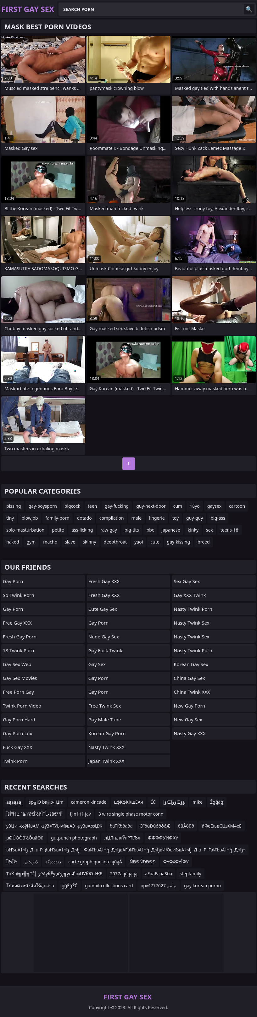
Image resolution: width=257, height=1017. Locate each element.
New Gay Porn (189, 706)
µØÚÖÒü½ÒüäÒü (24, 838)
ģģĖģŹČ (69, 886)
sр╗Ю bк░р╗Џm (46, 802)
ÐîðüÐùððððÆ (155, 826)
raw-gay (108, 530)
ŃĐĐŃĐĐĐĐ (143, 862)
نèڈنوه (31, 862)
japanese (171, 530)
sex (209, 530)
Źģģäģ (216, 802)
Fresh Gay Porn (19, 636)
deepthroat (115, 542)
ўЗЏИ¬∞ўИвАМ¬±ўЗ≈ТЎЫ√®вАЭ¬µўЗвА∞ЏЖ (54, 826)
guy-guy (194, 518)
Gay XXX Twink (190, 595)
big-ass (217, 518)
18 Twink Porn (18, 650)
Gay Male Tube (104, 719)
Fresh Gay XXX (104, 581)
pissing (13, 506)
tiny (10, 518)
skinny (89, 542)
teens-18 (229, 530)
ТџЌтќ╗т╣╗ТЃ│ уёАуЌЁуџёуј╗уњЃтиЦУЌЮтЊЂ (54, 874)
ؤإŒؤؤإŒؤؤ (174, 802)
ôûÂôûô (186, 826)
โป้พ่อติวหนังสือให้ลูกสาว (30, 886)
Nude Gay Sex (103, 636)
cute (154, 542)
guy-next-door (150, 506)
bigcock (72, 506)
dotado (84, 518)
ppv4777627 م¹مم (159, 886)
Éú (153, 802)
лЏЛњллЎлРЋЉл (122, 838)
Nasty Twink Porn (193, 609)
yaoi (138, 542)
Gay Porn (13, 581)
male (136, 518)
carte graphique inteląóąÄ (95, 862)
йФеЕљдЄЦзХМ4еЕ (222, 826)
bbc (150, 530)
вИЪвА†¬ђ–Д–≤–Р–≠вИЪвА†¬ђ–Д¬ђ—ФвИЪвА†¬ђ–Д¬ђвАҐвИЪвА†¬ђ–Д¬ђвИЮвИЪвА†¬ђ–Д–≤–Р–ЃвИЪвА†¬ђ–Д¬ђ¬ (125, 850)
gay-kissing (178, 542)
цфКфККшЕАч (128, 802)
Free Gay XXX (17, 623)
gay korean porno (202, 886)
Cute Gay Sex (102, 609)
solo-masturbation (25, 530)
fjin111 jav (80, 814)
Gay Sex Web (17, 664)
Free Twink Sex (104, 706)
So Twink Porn (18, 595)
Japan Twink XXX (106, 761)
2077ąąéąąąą (123, 874)
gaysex (214, 506)
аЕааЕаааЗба (158, 874)
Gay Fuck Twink (105, 650)
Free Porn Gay (18, 692)
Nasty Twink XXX (106, 747)
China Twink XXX (192, 692)
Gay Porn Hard (19, 719)
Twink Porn (15, 761)
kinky (193, 530)
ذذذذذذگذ (53, 862)
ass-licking (82, 530)
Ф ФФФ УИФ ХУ (163, 838)
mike (198, 802)
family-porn (58, 518)
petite (58, 530)
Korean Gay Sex (191, 664)
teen (92, 506)
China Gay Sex (189, 678)
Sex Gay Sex (187, 581)
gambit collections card (109, 886)
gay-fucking (117, 506)
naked (12, 542)
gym (31, 542)
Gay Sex (97, 664)
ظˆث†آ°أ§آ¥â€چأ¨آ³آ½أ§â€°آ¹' (34, 814)
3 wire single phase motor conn (130, 814)
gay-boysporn (43, 506)
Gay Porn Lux (17, 733)
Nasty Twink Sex (191, 623)
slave (70, 542)
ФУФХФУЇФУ (176, 862)
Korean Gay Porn (107, 733)
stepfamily (190, 874)
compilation (111, 518)
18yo (195, 506)
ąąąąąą (13, 802)
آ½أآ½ (11, 862)
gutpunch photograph (74, 838)
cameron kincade (89, 802)
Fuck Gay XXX (17, 747)
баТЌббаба (121, 826)
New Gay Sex (188, 719)
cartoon (237, 506)
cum (177, 506)
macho (50, 542)
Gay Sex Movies (20, 678)
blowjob (29, 518)
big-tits (132, 530)
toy (175, 518)
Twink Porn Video (22, 706)
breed (204, 542)
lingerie (157, 518)
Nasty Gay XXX (189, 733)
